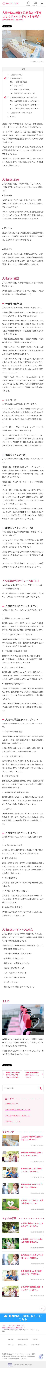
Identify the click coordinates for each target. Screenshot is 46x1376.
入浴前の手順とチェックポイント (27, 101)
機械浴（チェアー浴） (22, 89)
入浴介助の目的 (16, 75)
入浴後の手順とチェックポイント (27, 108)
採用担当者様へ (23, 1344)
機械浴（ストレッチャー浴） (25, 93)
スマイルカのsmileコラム (16, 1325)
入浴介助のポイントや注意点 (21, 113)
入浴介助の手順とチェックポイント (23, 97)
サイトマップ (35, 1344)
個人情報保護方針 (23, 1339)
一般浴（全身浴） (21, 82)
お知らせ (10, 1344)
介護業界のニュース (12, 1121)
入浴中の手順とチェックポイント (27, 105)
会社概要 (10, 1339)
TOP (3, 1325)
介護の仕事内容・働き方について (17, 1110)
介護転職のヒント (11, 1104)
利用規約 (35, 1339)
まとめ (12, 116)
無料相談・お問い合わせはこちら (23, 1318)
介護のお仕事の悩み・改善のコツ (12, 19)
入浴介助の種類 (16, 78)
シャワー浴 (18, 86)
